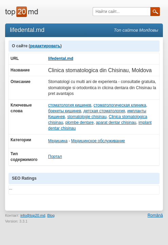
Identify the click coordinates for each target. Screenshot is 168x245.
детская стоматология (104, 111)
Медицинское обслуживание (98, 140)
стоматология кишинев (69, 105)
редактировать (45, 46)
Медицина (58, 140)
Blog (51, 215)
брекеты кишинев (64, 111)
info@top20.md (32, 215)
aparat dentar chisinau (116, 122)
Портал (55, 156)
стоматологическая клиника (120, 105)
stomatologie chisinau (86, 116)
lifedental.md (60, 58)
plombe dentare (79, 122)
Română (155, 215)
